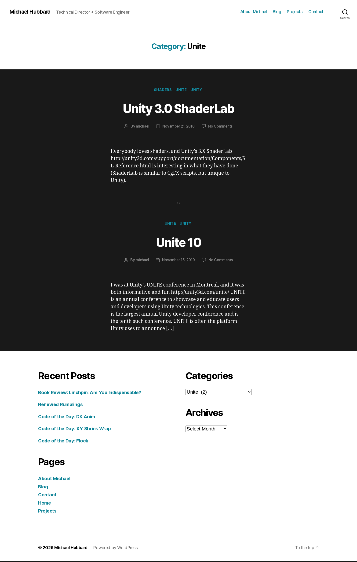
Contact (316, 11)
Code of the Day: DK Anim (68, 418)
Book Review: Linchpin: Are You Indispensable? (93, 393)
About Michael (253, 11)
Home (45, 504)
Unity (198, 90)
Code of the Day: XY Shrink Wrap (76, 430)
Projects (294, 11)
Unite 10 (178, 243)
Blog (277, 11)
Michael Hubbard (31, 12)
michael (141, 126)
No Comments (221, 126)
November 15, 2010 (178, 261)
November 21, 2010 (178, 126)
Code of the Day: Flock (64, 442)
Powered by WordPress (116, 548)
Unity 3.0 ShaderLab (178, 108)
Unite (181, 90)
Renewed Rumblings (62, 405)
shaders (162, 90)
